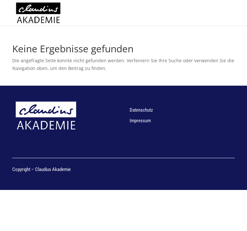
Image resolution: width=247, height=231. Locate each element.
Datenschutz (141, 110)
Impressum (140, 121)
